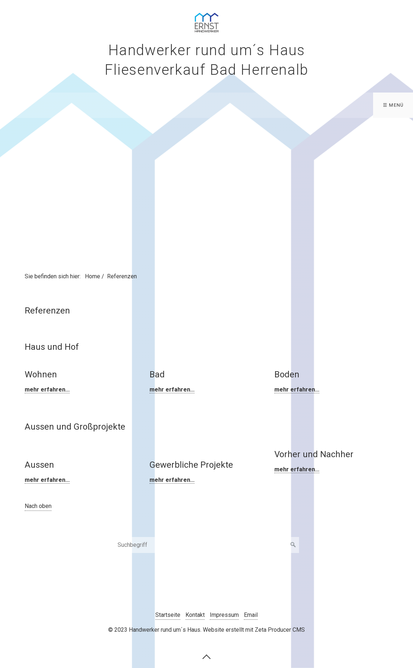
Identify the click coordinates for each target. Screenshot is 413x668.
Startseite (167, 614)
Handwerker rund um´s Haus (206, 50)
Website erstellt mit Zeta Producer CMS (254, 629)
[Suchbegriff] (206, 545)
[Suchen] (293, 545)
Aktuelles (282, 105)
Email (251, 614)
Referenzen (337, 105)
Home (17, 105)
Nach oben (38, 506)
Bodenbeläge (230, 105)
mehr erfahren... (47, 389)
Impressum (224, 614)
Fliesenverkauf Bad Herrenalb (143, 105)
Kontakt (389, 105)
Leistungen (60, 105)
